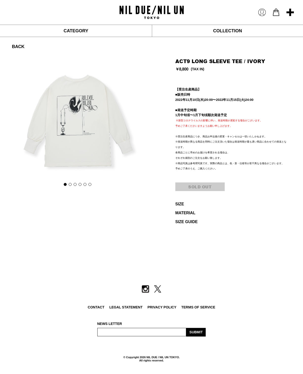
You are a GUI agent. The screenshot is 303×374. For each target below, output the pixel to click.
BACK (18, 46)
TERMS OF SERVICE (198, 307)
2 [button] (70, 184)
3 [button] (75, 184)
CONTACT (96, 307)
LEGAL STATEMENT (126, 307)
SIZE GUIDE (186, 222)
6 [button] (89, 184)
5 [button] (84, 184)
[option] (77, 120)
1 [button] (65, 184)
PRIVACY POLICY (161, 307)
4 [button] (80, 184)
